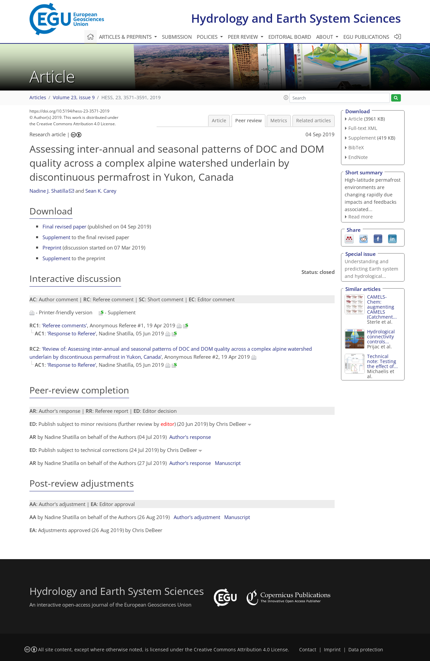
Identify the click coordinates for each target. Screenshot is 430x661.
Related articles (313, 121)
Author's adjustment (197, 517)
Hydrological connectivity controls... (381, 336)
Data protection (365, 650)
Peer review (248, 121)
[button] (286, 98)
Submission (177, 36)
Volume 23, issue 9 (74, 98)
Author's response (190, 437)
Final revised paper (64, 226)
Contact (307, 650)
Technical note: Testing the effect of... (382, 361)
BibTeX (356, 147)
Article (219, 121)
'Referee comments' (64, 325)
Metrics (278, 121)
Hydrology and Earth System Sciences (296, 18)
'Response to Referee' (71, 333)
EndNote (358, 157)
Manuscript (228, 463)
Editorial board (289, 36)
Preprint (51, 247)
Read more (360, 216)
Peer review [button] (243, 36)
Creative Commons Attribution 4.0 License (241, 650)
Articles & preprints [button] (126, 36)
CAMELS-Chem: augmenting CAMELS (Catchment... (382, 307)
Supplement (56, 237)
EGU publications (366, 36)
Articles (37, 98)
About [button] (325, 36)
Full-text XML (362, 128)
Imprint (332, 650)
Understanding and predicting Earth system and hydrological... (371, 268)
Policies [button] (208, 36)
